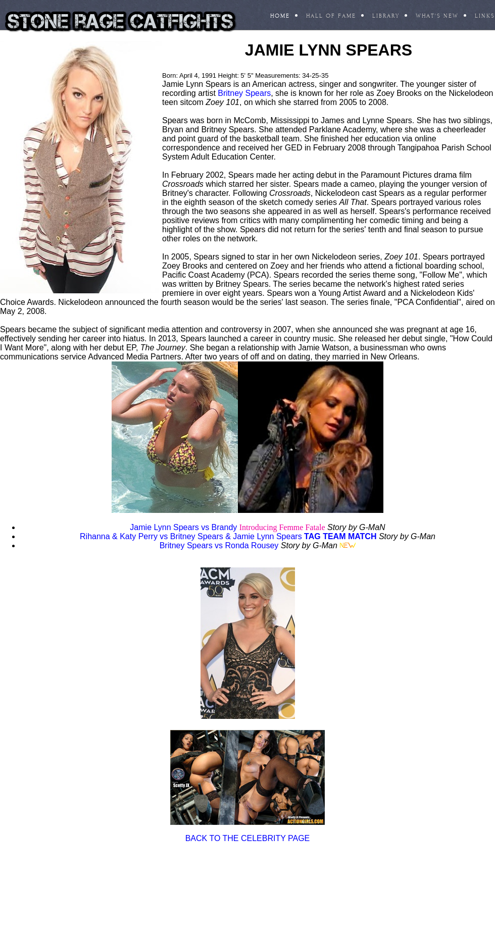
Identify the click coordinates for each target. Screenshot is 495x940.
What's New (437, 16)
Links (485, 16)
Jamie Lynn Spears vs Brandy (183, 527)
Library (386, 16)
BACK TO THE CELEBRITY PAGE (247, 838)
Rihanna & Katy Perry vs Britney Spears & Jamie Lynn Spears (191, 536)
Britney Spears (244, 93)
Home (280, 16)
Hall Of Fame (331, 16)
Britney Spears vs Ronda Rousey (219, 545)
